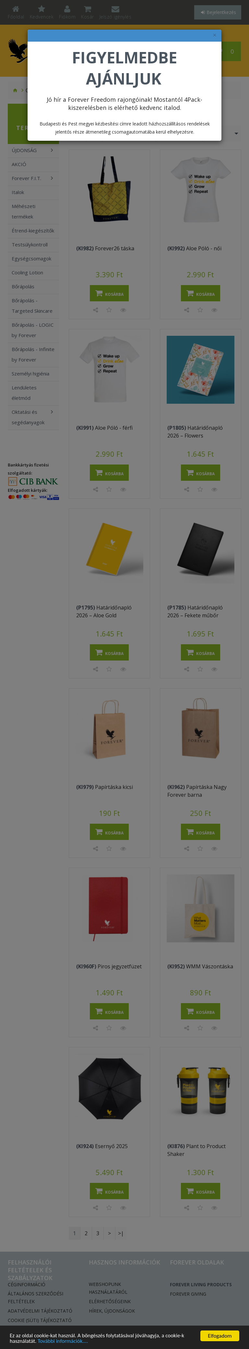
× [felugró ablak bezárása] (215, 35)
